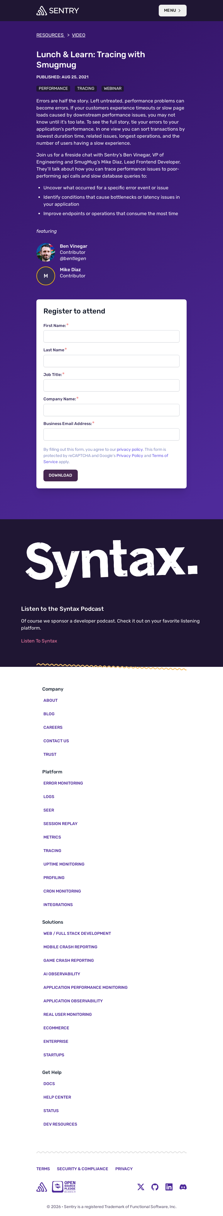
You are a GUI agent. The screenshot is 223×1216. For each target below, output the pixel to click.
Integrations (58, 904)
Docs (49, 1083)
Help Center (57, 1097)
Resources (53, 35)
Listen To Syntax (39, 641)
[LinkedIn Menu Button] (169, 1186)
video (78, 35)
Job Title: (52, 374)
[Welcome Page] (57, 10)
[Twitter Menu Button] (140, 1186)
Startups (53, 1055)
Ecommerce (56, 1028)
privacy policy (130, 449)
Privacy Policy (129, 455)
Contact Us (56, 740)
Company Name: (59, 399)
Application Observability (73, 1001)
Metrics (52, 837)
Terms (43, 1168)
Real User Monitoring (67, 1014)
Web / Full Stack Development (77, 933)
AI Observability (61, 974)
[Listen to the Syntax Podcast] (111, 564)
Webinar (112, 88)
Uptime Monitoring (64, 864)
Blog (49, 713)
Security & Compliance (82, 1168)
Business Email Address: (67, 423)
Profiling (54, 877)
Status (51, 1110)
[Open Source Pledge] (64, 1187)
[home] (41, 1187)
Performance (53, 88)
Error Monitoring (63, 783)
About (50, 700)
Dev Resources (60, 1124)
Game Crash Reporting (68, 960)
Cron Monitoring (62, 891)
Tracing (85, 88)
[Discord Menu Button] (183, 1186)
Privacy (124, 1168)
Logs (48, 796)
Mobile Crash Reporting (70, 947)
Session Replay (60, 823)
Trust (49, 754)
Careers (52, 727)
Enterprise (55, 1041)
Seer (48, 810)
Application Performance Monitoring (85, 987)
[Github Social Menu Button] (154, 1186)
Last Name (53, 350)
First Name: (54, 325)
